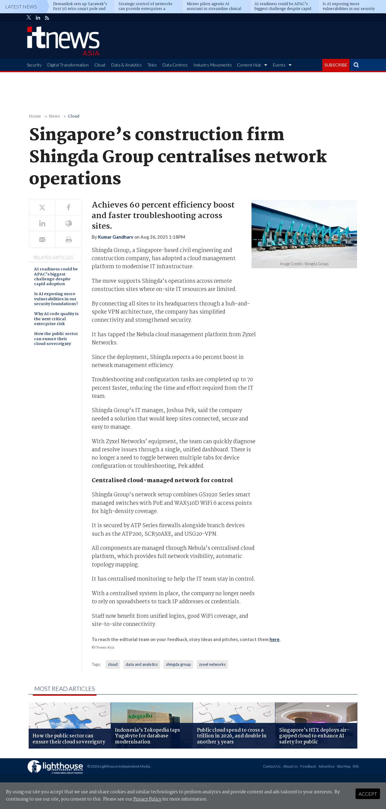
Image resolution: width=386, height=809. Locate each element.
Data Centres (175, 64)
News (54, 116)
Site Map (343, 766)
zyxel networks (212, 664)
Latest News (21, 6)
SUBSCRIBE (335, 64)
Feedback (308, 766)
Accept (368, 794)
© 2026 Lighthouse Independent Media (118, 766)
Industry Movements (212, 64)
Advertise (326, 766)
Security (34, 64)
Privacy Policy (147, 799)
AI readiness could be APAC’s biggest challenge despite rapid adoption (56, 277)
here (275, 639)
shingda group (178, 664)
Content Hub (249, 64)
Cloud (99, 64)
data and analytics (142, 664)
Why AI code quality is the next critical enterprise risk (56, 319)
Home (35, 116)
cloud (113, 664)
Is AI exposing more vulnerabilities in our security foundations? (56, 299)
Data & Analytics (126, 64)
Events (279, 64)
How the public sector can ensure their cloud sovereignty (56, 339)
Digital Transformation (68, 64)
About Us (290, 766)
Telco (152, 64)
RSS (356, 766)
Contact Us (272, 766)
